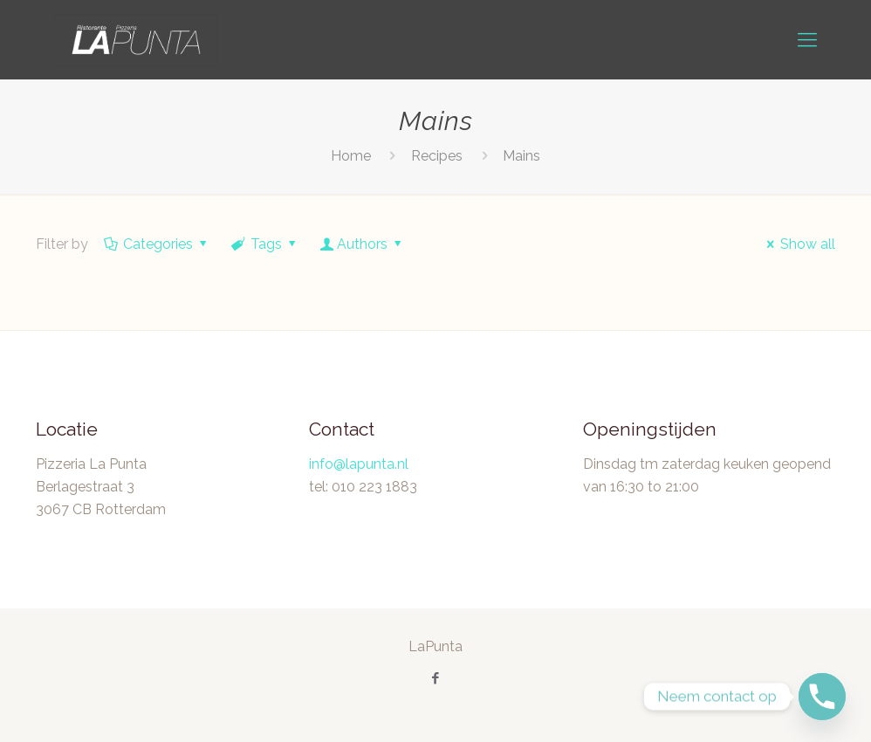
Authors (363, 244)
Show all (798, 244)
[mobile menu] (807, 39)
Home (351, 156)
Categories (157, 244)
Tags (265, 244)
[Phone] (822, 696)
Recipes (437, 156)
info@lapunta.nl (358, 464)
